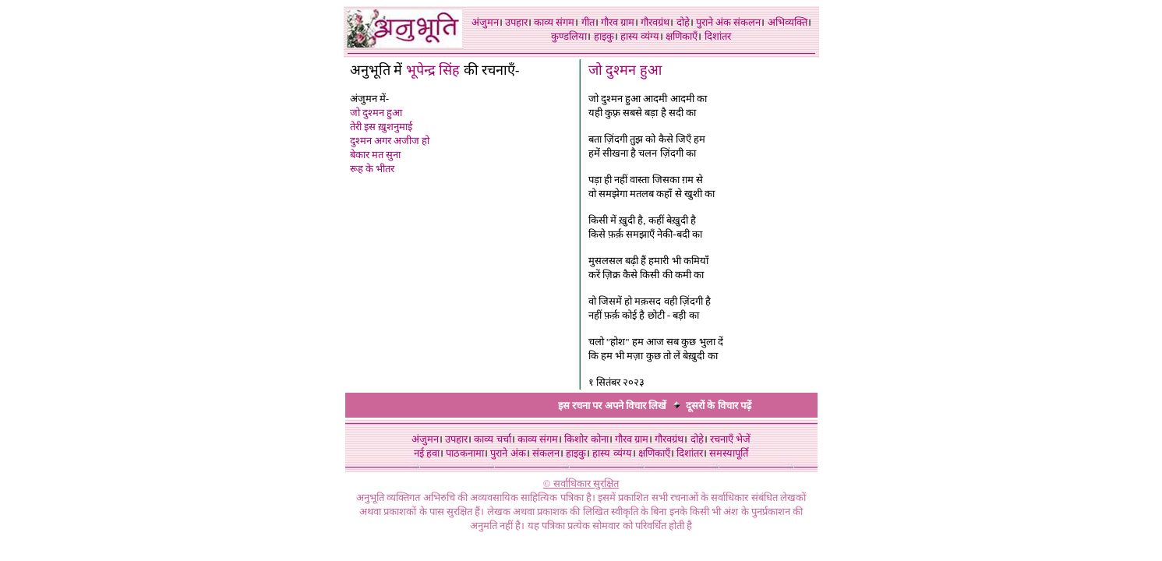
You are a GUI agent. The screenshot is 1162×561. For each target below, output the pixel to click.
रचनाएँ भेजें (730, 439)
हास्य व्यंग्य (639, 36)
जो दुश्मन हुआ (376, 112)
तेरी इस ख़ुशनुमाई (381, 126)
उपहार (516, 22)
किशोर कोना (586, 439)
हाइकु (604, 36)
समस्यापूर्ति (728, 453)
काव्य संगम (554, 22)
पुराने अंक (713, 22)
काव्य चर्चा (492, 439)
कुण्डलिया (569, 36)
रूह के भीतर (372, 169)
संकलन (747, 22)
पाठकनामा (465, 453)
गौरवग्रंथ (655, 22)
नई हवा (427, 453)
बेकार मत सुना (375, 155)
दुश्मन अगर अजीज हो (390, 140)
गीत (588, 22)
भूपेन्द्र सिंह (433, 70)
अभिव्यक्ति (787, 22)
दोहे (683, 22)
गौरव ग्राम (617, 22)
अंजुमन (485, 22)
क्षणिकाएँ (682, 36)
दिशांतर (718, 36)
